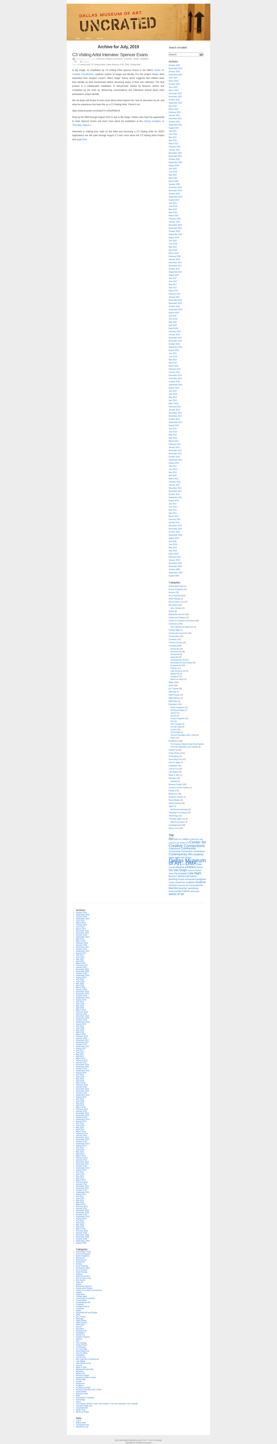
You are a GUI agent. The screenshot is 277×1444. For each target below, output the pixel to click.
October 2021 (174, 122)
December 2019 (175, 187)
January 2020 (174, 184)
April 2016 (173, 325)
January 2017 (174, 297)
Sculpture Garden (176, 797)
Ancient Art (175, 654)
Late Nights (173, 772)
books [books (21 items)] (182, 843)
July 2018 (173, 241)
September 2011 (175, 497)
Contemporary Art (178, 660)
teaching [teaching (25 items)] (173, 891)
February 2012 (175, 482)
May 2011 (173, 510)
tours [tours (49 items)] (186, 891)
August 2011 (174, 501)
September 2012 (175, 460)
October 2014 (174, 382)
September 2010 (175, 535)
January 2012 (174, 485)
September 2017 (175, 272)
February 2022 (175, 112)
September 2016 (175, 310)
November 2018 (175, 228)
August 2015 (174, 350)
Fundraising (173, 756)
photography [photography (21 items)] (190, 879)
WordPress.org (82, 1427)
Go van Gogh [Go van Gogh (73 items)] (178, 870)
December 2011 (175, 488)
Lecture (174, 730)
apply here (81, 139)
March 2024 (173, 81)
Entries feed (81, 1423)
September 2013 (175, 422)
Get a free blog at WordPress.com (128, 1440)
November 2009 (175, 566)
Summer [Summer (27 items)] (173, 885)
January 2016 (174, 335)
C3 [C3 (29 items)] (187, 842)
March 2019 (173, 216)
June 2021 (173, 134)
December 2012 (175, 450)
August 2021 (174, 128)
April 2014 (173, 400)
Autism (171, 611)
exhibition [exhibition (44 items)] (190, 867)
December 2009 (175, 563)
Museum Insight (175, 784)
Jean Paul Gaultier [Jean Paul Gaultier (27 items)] (178, 873)
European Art (176, 665)
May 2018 (173, 247)
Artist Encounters (178, 822)
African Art (175, 649)
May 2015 (173, 360)
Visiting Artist (135, 65)
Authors (100, 38)
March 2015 (173, 366)
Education (173, 704)
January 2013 (174, 447)
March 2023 (173, 90)
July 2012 (173, 466)
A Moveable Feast (176, 586)
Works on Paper (177, 679)
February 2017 (175, 294)
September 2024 (175, 75)
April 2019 (173, 212)
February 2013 (175, 444)
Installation (144, 59)
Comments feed (82, 1425)
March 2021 (173, 144)
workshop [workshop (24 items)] (194, 891)
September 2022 (175, 103)
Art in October (176, 608)
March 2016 (173, 328)
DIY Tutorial (173, 689)
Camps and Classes (177, 618)
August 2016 (174, 313)
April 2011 (173, 513)
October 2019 (174, 194)
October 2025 (174, 65)
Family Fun (173, 750)
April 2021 (173, 140)
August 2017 (174, 275)
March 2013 (173, 441)
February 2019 (175, 219)
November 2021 (175, 119)
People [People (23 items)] (181, 879)
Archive (172, 592)
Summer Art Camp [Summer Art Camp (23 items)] (186, 885)
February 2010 (175, 557)
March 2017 (173, 291)
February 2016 (175, 331)
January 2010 (174, 560)
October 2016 (174, 306)
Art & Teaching (175, 596)
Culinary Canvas (175, 643)
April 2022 (173, 106)
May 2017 (173, 284)
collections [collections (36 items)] (174, 848)
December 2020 (175, 153)
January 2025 (174, 72)
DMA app (172, 692)
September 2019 (175, 197)
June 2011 (173, 507)
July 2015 (173, 353)
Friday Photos (174, 753)
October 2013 (174, 419)
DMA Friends (174, 695)
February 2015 (175, 369)
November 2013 (175, 416)
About (88, 38)
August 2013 (174, 425)
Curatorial (173, 646)
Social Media (174, 800)
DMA (127, 65)
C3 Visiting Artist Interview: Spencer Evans (110, 54)
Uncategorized (174, 825)
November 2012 (175, 454)
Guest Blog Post (175, 759)
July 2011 (173, 504)
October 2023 (174, 84)
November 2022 (175, 97)
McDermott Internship (179, 809)
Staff (170, 806)
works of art (173, 828)
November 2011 (175, 491)
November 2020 (175, 156)
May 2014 (173, 397)
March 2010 (173, 554)
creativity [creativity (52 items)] (198, 854)
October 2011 (174, 494)
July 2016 (173, 316)
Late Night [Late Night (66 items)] (194, 873)
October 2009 (174, 569)
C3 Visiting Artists (98, 65)
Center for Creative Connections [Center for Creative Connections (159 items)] (187, 844)
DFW (171, 686)
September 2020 (175, 162)
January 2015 (174, 372)
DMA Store (173, 701)
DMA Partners (174, 698)
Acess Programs (177, 707)
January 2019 (174, 222)
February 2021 (175, 147)
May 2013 (173, 435)
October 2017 (174, 269)
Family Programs (178, 718)
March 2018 (173, 253)
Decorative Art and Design (181, 663)
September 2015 (175, 347)
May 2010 (173, 548)
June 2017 (173, 281)
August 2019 (174, 200)
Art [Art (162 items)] (171, 838)
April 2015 (173, 363)
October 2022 (174, 100)
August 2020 (174, 165)
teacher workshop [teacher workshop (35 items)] (188, 888)
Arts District (173, 605)
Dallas (135, 59)
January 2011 (174, 522)
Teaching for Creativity (178, 813)
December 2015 (175, 338)
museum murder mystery (179, 788)
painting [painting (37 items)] (173, 879)
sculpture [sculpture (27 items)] (190, 882)
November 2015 (175, 341)
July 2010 (173, 541)
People (171, 791)
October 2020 (174, 159)
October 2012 (174, 457)
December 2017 (175, 263)
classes (174, 713)
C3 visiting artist (83, 65)
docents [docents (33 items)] (180, 867)
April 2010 (173, 551)
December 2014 (175, 375)
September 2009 (175, 573)
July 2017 (173, 278)
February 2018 (175, 256)
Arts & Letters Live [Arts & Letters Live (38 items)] (184, 839)
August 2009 (174, 576)
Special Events (175, 803)
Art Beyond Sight (177, 710)
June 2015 (173, 357)
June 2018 (173, 244)
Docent (173, 716)
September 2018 (175, 234)
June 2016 (173, 319)
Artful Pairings (174, 599)
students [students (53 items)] (200, 882)
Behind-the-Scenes (176, 614)
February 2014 (175, 407)
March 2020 (173, 181)
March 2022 (173, 109)
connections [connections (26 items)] (199, 851)
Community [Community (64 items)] (188, 848)
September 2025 (175, 68)
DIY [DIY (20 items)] (183, 864)
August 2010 (174, 538)
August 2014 (174, 388)
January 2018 (174, 259)
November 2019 (175, 191)
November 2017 (175, 266)
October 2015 (174, 344)
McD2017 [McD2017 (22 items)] (173, 876)
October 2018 (174, 231)
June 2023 (173, 87)
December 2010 (175, 526)
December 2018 (175, 225)
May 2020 (173, 175)
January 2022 (174, 115)
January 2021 (174, 150)
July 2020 (173, 169)
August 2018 (174, 238)
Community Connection (178, 633)
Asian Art (174, 657)
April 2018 (173, 250)
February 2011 (175, 519)
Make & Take (174, 775)
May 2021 (173, 137)
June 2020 (173, 172)
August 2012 (174, 463)
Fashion (174, 668)
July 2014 (173, 391)
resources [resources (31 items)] (180, 882)
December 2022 (175, 93)
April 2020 (173, 178)
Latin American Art (178, 671)
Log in (78, 1421)
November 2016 (175, 303)
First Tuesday (176, 724)
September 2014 (175, 385)
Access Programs (176, 589)
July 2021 (173, 131)
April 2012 (173, 476)
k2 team (158, 1440)
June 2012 (173, 469)
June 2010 (173, 544)
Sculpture (174, 676)
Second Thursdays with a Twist (183, 735)
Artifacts (174, 781)
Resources (173, 794)
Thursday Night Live (177, 819)
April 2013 (173, 438)
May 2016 (173, 322)
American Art (176, 652)
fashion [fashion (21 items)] (200, 867)
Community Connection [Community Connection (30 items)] (181, 851)
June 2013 (173, 432)
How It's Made (174, 763)
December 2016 (175, 300)
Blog (78, 38)
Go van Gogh (176, 727)
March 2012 (173, 479)
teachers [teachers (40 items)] (173, 888)
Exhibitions (173, 741)
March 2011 (173, 516)
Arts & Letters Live (176, 602)
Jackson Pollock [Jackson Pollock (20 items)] (194, 870)
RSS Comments (145, 1443)
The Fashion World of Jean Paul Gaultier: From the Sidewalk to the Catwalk (107, 1404)
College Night (174, 630)
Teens (173, 738)
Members (172, 778)
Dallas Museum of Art (115, 65)
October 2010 (174, 532)
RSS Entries (130, 1443)
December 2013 (175, 413)
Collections (173, 624)
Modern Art (175, 674)
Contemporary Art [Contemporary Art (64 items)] (180, 854)
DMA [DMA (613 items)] (191, 863)
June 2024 (173, 78)
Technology (173, 816)
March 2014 (173, 403)
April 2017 (173, 288)
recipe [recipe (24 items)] (171, 882)
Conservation (174, 636)
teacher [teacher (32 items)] (199, 885)
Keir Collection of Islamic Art (182, 627)
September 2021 (175, 125)
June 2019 (173, 206)
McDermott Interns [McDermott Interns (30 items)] (187, 876)
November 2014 (175, 378)
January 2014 (174, 410)
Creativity (128, 59)
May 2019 (173, 209)
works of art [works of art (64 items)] (176, 894)
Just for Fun (173, 769)
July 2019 (173, 203)
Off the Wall (175, 732)
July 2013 (173, 429)
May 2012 (173, 472)
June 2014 (173, 394)
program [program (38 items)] (201, 879)
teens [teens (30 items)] (180, 891)
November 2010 (175, 529)
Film (172, 721)
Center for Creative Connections (109, 59)
